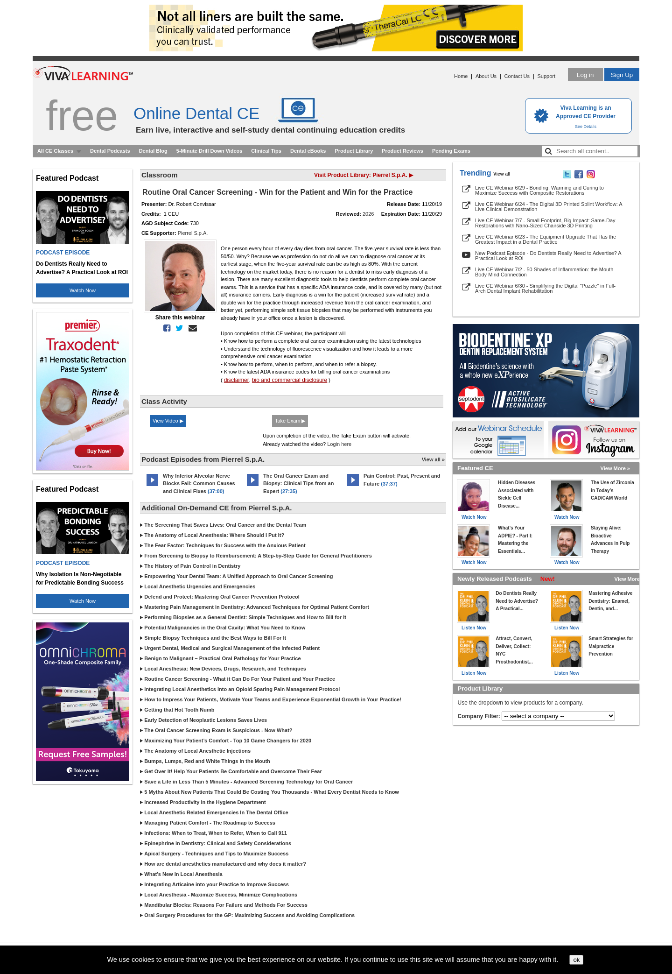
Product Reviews (402, 151)
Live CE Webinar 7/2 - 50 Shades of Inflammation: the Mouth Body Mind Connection (544, 272)
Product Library (354, 151)
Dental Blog (153, 151)
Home (461, 76)
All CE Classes (55, 151)
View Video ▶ (168, 420)
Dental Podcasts (110, 151)
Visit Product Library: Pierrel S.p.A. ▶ (363, 175)
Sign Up (622, 74)
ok (576, 959)
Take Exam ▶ (290, 420)
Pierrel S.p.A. (193, 233)
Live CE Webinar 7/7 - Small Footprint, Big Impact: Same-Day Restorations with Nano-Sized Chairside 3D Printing (545, 223)
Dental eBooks (308, 151)
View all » (433, 459)
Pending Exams (451, 151)
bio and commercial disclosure (289, 380)
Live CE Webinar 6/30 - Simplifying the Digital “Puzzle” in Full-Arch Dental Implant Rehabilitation (545, 288)
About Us (486, 76)
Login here (339, 444)
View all (502, 173)
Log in (585, 74)
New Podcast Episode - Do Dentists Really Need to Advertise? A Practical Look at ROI (548, 255)
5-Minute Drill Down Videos (209, 151)
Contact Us (517, 76)
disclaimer (236, 380)
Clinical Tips (266, 151)
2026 (368, 214)
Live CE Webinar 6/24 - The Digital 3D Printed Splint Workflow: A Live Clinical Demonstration (548, 206)
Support (546, 76)
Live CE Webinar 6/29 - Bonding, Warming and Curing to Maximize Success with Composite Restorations (539, 190)
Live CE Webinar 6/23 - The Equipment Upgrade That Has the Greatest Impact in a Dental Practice (545, 239)
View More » (615, 468)
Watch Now (83, 290)
